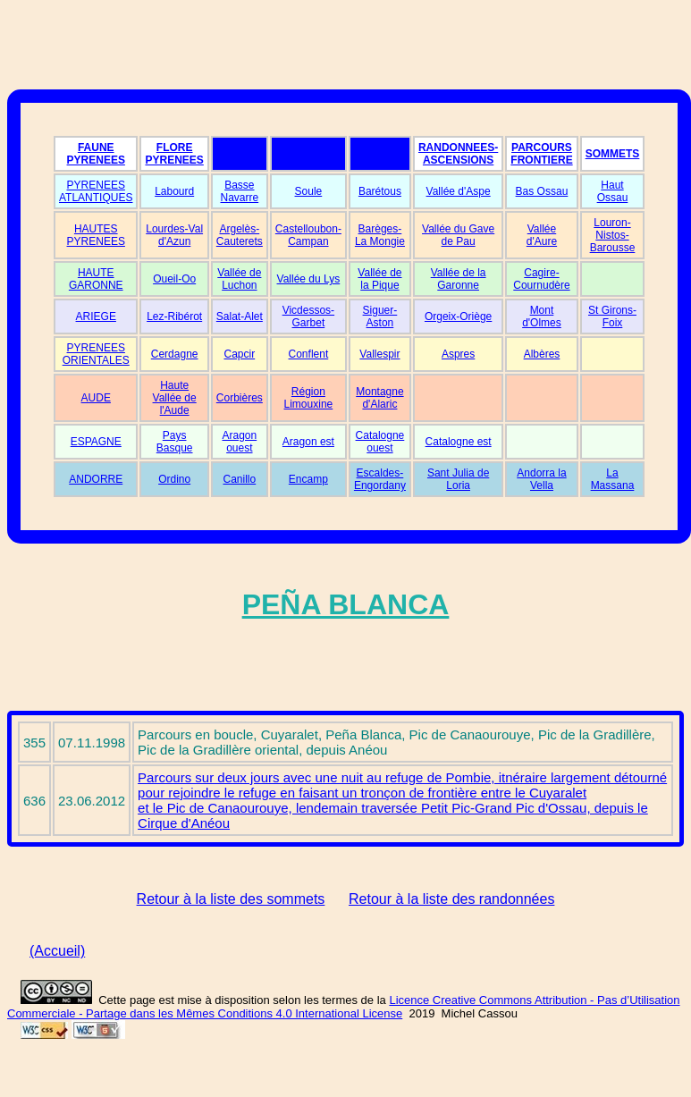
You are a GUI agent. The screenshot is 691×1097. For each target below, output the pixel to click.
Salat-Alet (239, 316)
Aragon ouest (239, 441)
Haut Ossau (612, 191)
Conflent (309, 354)
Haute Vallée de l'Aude (175, 398)
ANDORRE (95, 479)
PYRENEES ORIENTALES (96, 354)
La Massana (613, 479)
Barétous (379, 191)
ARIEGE (96, 316)
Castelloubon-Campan (308, 235)
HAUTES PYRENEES (96, 235)
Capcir (240, 354)
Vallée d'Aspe (458, 191)
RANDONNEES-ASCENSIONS (458, 153)
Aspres (458, 354)
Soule (309, 191)
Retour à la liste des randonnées (451, 899)
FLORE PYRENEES (174, 153)
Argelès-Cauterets (239, 235)
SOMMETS (613, 154)
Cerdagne (174, 354)
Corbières (239, 398)
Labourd (174, 191)
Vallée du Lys (309, 279)
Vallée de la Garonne (458, 278)
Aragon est (308, 441)
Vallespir (379, 354)
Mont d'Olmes (541, 316)
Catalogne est (459, 441)
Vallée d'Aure (542, 235)
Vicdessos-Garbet (308, 316)
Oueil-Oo (174, 279)
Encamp (308, 479)
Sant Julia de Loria (458, 479)
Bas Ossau (542, 191)
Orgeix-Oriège (458, 316)
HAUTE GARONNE (96, 278)
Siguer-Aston (380, 316)
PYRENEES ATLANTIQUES (95, 191)
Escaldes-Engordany (380, 479)
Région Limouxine (308, 397)
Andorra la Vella (541, 479)
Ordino (174, 479)
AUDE (96, 398)
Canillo (240, 479)
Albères (542, 354)
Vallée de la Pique (379, 278)
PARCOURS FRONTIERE (541, 153)
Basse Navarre (240, 191)
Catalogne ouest (380, 441)
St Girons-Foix (612, 316)
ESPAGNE (96, 441)
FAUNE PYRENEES (96, 153)
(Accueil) (57, 950)
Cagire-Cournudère (541, 278)
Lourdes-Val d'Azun (174, 235)
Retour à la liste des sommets (231, 899)
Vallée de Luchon (239, 278)
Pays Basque (174, 441)
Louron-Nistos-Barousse (613, 235)
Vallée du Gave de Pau (458, 235)
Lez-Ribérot (174, 316)
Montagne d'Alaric (379, 397)
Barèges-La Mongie (380, 235)
